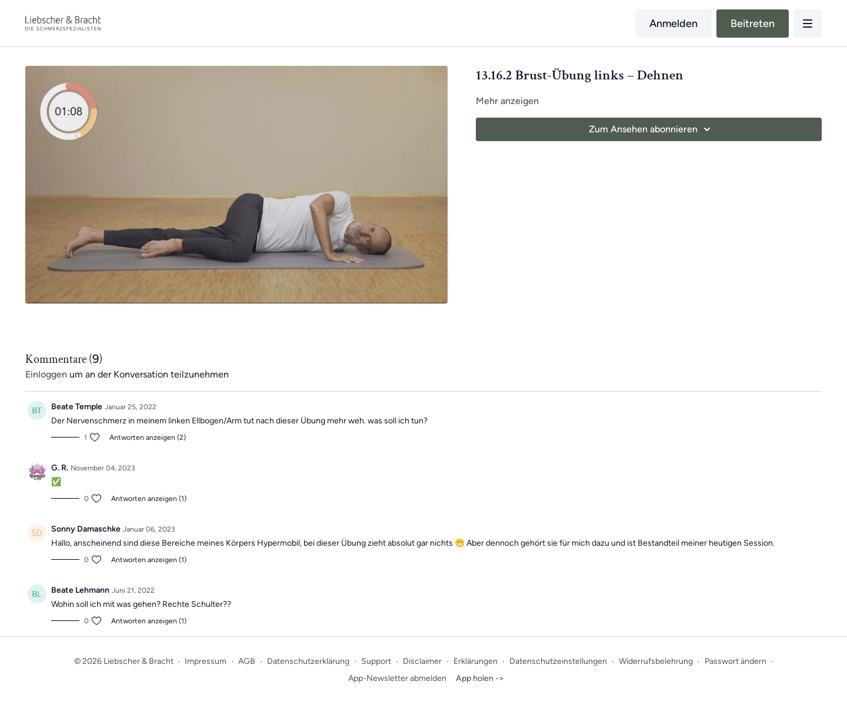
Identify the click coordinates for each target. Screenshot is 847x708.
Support (376, 661)
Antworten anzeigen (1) (148, 499)
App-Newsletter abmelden (397, 678)
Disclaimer (422, 661)
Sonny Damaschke (86, 529)
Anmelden (673, 23)
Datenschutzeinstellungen (558, 661)
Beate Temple (76, 407)
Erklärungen (475, 661)
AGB (246, 661)
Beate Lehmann (80, 590)
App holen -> (480, 678)
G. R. (59, 468)
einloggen (46, 374)
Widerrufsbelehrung (656, 661)
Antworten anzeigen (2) (147, 437)
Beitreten (753, 23)
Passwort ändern (735, 661)
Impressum (205, 661)
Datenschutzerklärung (308, 661)
